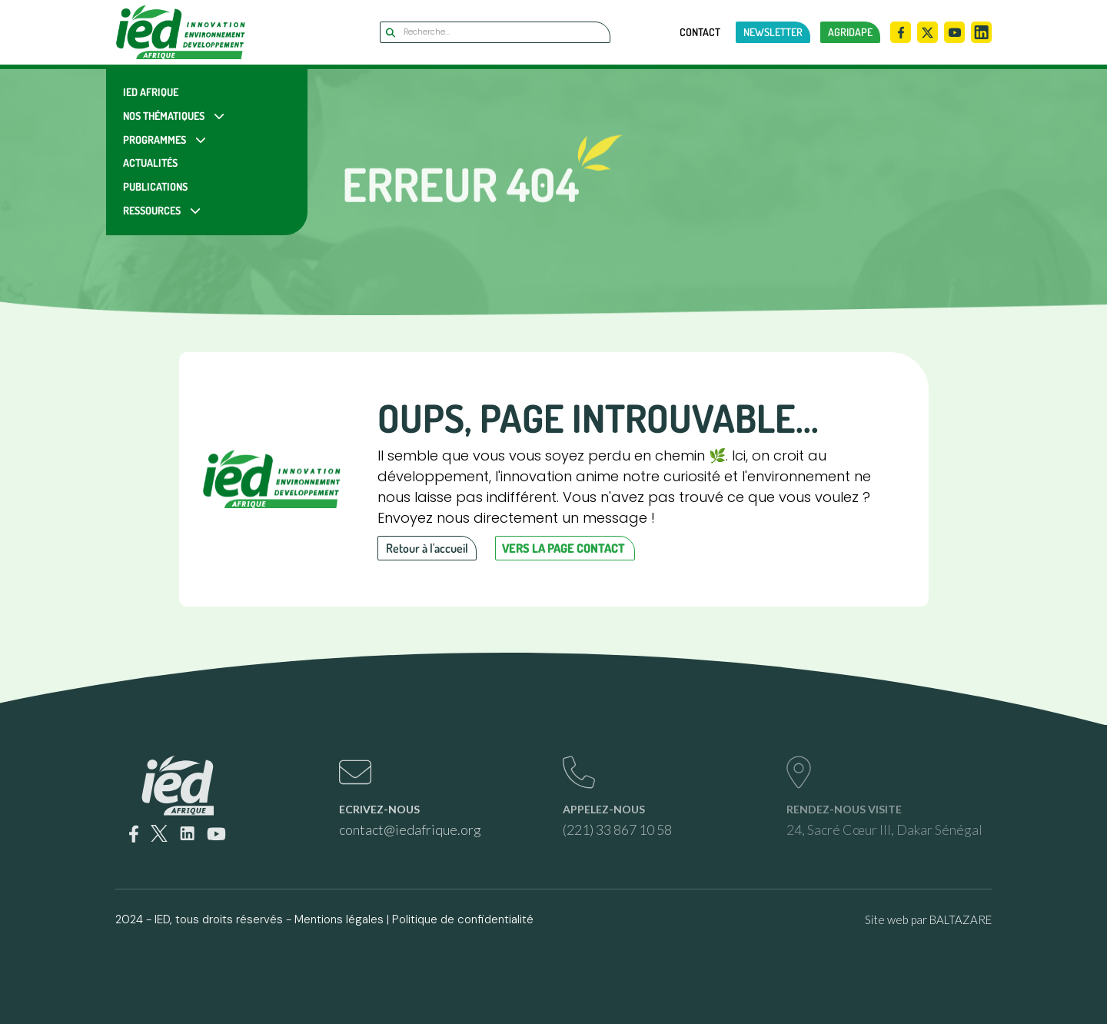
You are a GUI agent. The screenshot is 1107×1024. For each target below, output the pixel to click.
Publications (155, 186)
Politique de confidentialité (463, 919)
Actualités (150, 162)
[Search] (495, 32)
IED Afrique (150, 91)
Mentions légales (339, 919)
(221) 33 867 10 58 (617, 829)
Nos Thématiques (163, 115)
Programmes (154, 139)
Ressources (152, 210)
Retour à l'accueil (427, 548)
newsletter (773, 31)
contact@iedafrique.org (410, 829)
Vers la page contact (563, 548)
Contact (700, 32)
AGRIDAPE (850, 31)
